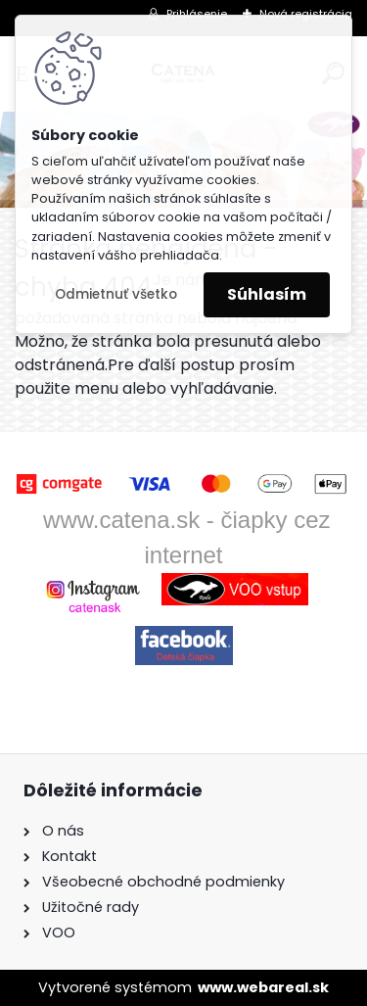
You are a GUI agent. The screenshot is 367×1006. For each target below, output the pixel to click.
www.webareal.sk (263, 987)
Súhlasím (266, 294)
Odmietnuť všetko (116, 294)
